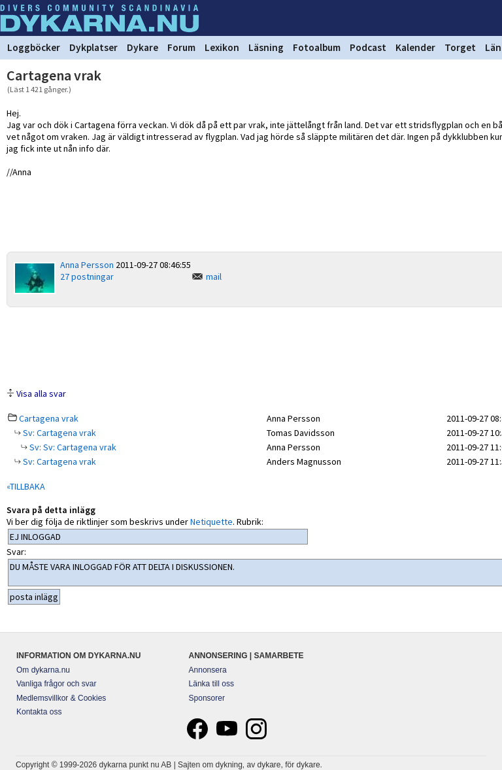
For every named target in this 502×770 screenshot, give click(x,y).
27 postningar (87, 276)
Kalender (415, 47)
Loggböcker (33, 47)
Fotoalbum (317, 47)
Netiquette (211, 521)
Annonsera (208, 670)
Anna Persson (87, 265)
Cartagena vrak (48, 418)
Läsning (266, 47)
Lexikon (222, 47)
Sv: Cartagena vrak (58, 433)
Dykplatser (93, 47)
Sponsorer (207, 698)
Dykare (142, 47)
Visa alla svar (41, 393)
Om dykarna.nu (43, 670)
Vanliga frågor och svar (56, 683)
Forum (181, 47)
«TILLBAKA (26, 486)
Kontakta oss (38, 711)
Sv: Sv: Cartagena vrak (71, 447)
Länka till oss (211, 683)
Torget (460, 47)
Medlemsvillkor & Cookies (61, 698)
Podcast (368, 47)
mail (214, 276)
